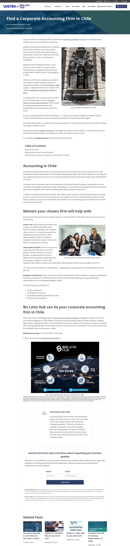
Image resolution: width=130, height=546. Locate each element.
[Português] (123, 1)
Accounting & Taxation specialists (66, 318)
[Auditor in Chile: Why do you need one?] (76, 518)
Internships (92, 6)
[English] (107, 1)
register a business (46, 131)
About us (59, 6)
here (89, 425)
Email (68, 463)
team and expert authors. (51, 338)
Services (49, 6)
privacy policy (89, 491)
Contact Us (121, 6)
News (67, 6)
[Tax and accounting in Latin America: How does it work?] (32, 518)
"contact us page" (70, 428)
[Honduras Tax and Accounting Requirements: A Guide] (97, 518)
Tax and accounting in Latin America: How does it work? (31, 526)
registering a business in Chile (74, 39)
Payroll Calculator (105, 6)
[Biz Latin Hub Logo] (16, 6)
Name (49, 463)
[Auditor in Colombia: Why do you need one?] (54, 518)
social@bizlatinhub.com (44, 489)
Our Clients (76, 6)
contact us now (42, 138)
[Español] (114, 1)
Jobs (83, 6)
